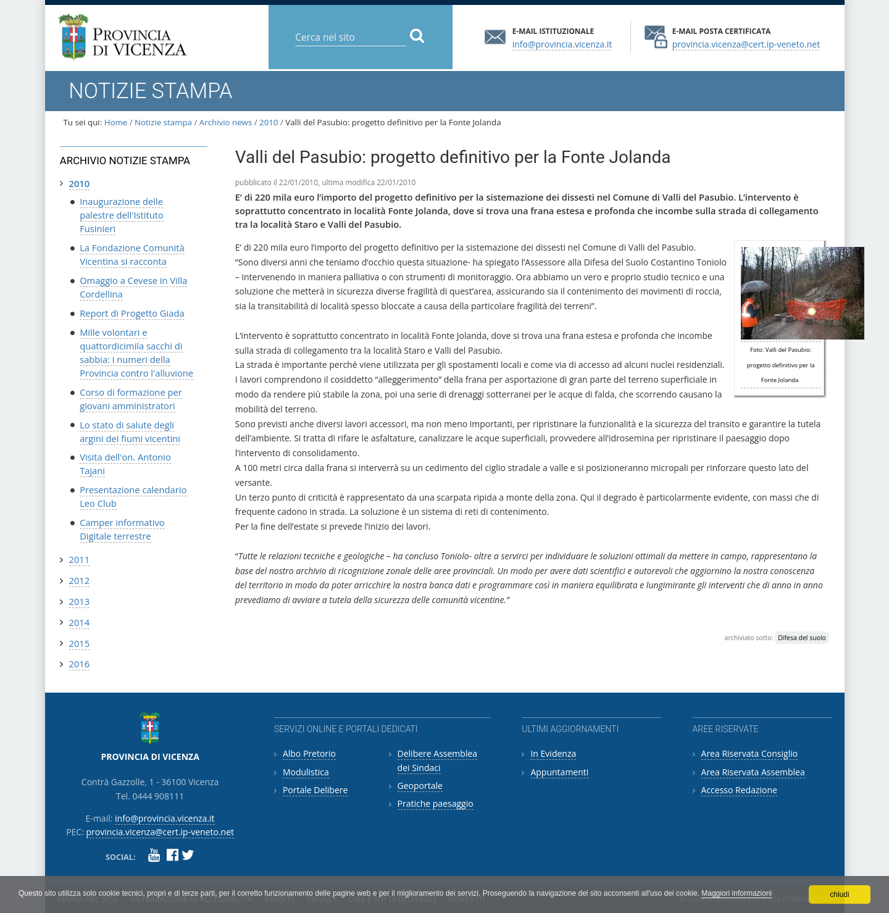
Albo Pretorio (309, 753)
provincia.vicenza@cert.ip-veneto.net (746, 43)
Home (116, 122)
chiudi (839, 894)
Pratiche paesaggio (436, 803)
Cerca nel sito (294, 27)
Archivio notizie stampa (125, 160)
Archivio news (225, 122)
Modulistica (306, 772)
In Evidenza (553, 753)
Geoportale (420, 785)
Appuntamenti (559, 772)
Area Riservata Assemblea (753, 772)
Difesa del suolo (802, 637)
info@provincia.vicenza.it (562, 43)
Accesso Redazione (739, 790)
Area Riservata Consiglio (749, 753)
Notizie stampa (163, 122)
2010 (268, 122)
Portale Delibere (315, 790)
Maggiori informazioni (736, 893)
